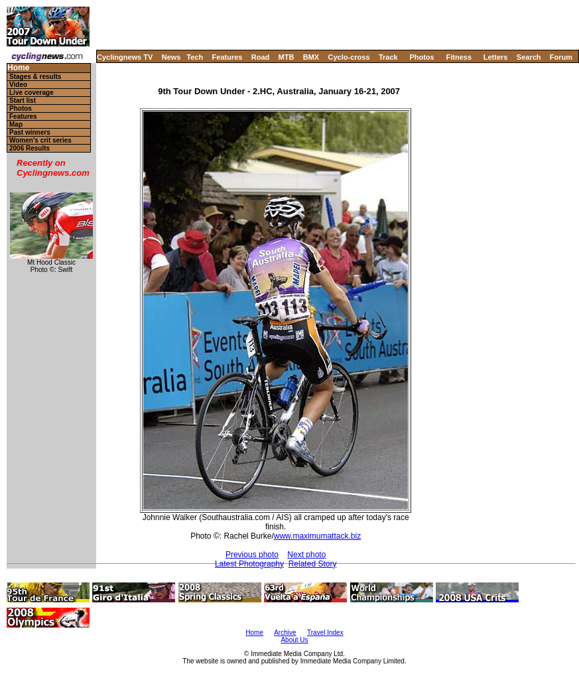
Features (227, 57)
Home (18, 68)
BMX (311, 57)
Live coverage (31, 92)
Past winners (29, 132)
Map (16, 124)
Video (18, 84)
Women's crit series (40, 140)
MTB (286, 57)
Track (388, 57)
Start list (22, 100)
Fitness (459, 57)
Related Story (313, 564)
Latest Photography (249, 564)
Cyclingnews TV (125, 57)
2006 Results (29, 148)
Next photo (306, 554)
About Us (294, 639)
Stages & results (35, 76)
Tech (194, 57)
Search (529, 57)
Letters (495, 57)
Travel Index (325, 632)
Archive (285, 632)
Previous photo (252, 554)
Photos (421, 57)
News (171, 57)
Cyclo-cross (349, 57)
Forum (561, 57)
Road (260, 57)
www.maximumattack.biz (317, 536)
